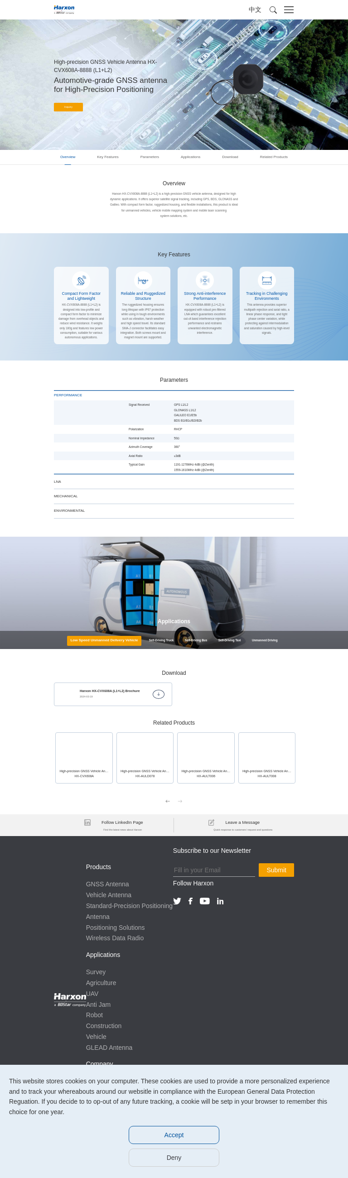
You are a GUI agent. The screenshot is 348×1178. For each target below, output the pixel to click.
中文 (255, 9)
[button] (273, 10)
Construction (104, 1025)
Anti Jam (98, 1003)
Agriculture (101, 982)
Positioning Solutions (115, 926)
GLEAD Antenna (109, 1046)
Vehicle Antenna (108, 894)
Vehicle (96, 1035)
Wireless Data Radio (115, 937)
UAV (92, 992)
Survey (96, 971)
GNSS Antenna (107, 883)
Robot (94, 1014)
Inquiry (68, 107)
